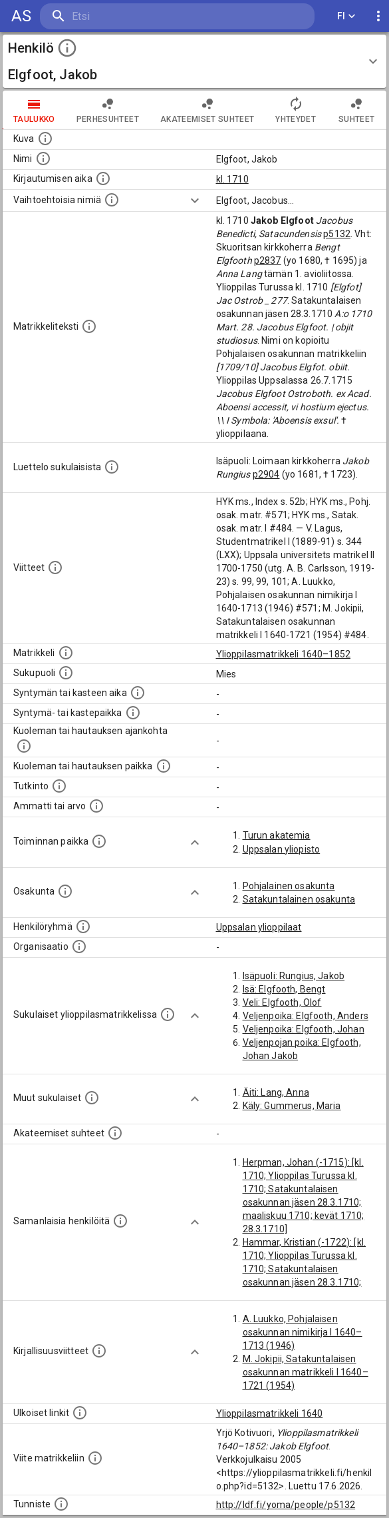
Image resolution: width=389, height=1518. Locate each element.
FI (346, 16)
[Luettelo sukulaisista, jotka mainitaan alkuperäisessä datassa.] (111, 467)
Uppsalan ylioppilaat (259, 927)
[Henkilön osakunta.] (65, 891)
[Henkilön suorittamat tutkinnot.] (59, 786)
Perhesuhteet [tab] (108, 110)
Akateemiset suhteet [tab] (207, 110)
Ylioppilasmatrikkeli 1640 (269, 1413)
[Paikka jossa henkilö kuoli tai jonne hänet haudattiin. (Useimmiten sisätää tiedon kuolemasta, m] (163, 766)
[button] (194, 61)
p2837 (267, 260)
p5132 (336, 233)
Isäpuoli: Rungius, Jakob (294, 975)
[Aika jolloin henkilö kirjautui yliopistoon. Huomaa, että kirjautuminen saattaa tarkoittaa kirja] (103, 178)
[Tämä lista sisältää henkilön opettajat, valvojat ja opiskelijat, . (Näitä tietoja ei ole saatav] (115, 1133)
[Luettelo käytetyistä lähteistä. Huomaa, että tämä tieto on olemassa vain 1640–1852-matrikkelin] (55, 567)
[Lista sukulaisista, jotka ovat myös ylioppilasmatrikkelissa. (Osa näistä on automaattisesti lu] (167, 1014)
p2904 (266, 474)
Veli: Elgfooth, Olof (282, 1002)
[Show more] (194, 200)
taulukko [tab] (34, 110)
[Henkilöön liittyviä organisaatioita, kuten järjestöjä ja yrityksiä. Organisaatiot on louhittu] (79, 946)
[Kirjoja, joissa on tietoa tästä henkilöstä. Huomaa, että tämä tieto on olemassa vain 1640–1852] (99, 1350)
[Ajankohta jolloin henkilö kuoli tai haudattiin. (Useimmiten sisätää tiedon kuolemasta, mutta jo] (24, 746)
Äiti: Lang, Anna (276, 1092)
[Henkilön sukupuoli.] (65, 672)
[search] (119, 16)
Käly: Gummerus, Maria (292, 1105)
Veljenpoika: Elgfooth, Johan (303, 1029)
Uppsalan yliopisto (282, 849)
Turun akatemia (277, 835)
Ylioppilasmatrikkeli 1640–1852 (283, 654)
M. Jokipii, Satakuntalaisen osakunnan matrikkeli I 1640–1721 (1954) (305, 1372)
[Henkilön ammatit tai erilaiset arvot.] (96, 806)
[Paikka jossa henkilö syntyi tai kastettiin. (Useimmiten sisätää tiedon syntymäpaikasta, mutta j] (133, 712)
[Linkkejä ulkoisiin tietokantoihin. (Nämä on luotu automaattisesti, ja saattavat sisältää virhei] (79, 1412)
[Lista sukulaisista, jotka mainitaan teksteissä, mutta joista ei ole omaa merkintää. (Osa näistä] (91, 1097)
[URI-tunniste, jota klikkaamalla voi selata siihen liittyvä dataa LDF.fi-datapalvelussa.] (61, 1504)
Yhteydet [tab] (295, 110)
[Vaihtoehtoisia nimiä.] (111, 199)
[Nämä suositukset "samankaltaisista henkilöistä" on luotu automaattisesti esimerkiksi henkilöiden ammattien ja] (120, 1221)
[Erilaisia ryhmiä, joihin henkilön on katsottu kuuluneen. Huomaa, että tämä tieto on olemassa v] (83, 926)
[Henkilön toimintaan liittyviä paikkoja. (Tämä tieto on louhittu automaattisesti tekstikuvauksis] (99, 841)
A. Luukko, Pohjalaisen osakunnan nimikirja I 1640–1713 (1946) (302, 1332)
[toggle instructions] (67, 48)
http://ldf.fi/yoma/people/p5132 (286, 1504)
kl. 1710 (232, 179)
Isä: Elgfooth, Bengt (284, 989)
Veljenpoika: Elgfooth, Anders (305, 1015)
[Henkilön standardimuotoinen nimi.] (43, 158)
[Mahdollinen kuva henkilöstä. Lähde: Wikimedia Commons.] (45, 138)
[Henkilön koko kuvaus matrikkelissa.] (89, 326)
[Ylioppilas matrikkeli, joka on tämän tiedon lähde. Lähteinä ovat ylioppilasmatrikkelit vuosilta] (65, 652)
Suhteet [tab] (356, 110)
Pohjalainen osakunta (289, 886)
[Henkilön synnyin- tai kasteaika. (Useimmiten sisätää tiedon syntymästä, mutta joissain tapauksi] (137, 692)
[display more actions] (378, 16)
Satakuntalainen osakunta (299, 899)
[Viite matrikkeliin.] (95, 1458)
